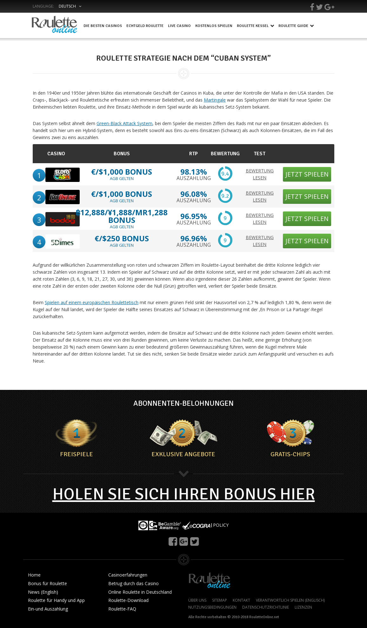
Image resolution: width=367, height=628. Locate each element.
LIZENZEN (303, 607)
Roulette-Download (128, 600)
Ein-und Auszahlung (48, 609)
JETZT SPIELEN (307, 174)
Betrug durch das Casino (133, 583)
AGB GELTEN (122, 178)
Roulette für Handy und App (56, 600)
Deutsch (67, 6)
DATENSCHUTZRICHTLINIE (265, 607)
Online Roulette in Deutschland (140, 592)
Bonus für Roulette (47, 583)
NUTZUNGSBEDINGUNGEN (212, 607)
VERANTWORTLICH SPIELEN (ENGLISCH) (290, 600)
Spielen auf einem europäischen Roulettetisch (91, 302)
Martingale (215, 100)
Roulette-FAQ (122, 609)
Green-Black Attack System (124, 123)
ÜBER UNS (197, 600)
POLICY (221, 525)
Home (34, 575)
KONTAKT (241, 600)
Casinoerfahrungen (127, 575)
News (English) (43, 592)
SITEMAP (219, 600)
